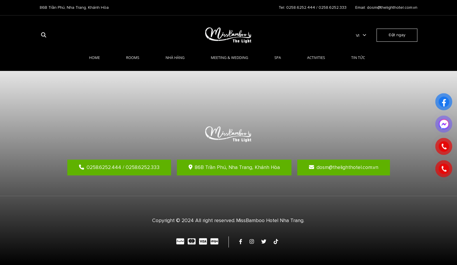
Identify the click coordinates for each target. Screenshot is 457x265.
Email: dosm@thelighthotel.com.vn (386, 7)
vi (357, 35)
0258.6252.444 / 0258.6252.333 (119, 167)
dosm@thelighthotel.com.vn (343, 167)
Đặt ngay (397, 34)
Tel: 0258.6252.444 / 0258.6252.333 (313, 7)
